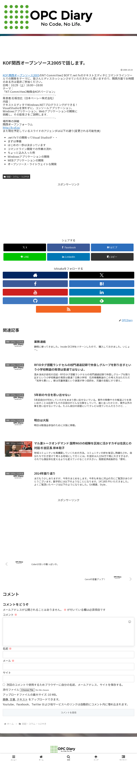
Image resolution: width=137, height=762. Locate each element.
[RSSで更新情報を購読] (68, 309)
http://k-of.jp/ (11, 127)
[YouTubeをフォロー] (35, 292)
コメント (10, 614)
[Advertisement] (68, 49)
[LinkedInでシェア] (68, 257)
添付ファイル (11, 690)
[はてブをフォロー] (101, 283)
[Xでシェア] (24, 247)
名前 (7, 648)
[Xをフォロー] (101, 275)
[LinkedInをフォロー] (101, 292)
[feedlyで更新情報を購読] (101, 300)
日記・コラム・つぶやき (16, 176)
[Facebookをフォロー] (35, 283)
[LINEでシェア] (24, 257)
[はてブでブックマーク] (112, 247)
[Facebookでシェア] (68, 247)
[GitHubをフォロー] (35, 300)
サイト (7, 672)
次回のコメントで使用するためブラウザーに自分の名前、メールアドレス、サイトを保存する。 (65, 685)
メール (8, 661)
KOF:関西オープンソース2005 (21, 75)
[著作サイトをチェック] (35, 275)
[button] (112, 257)
